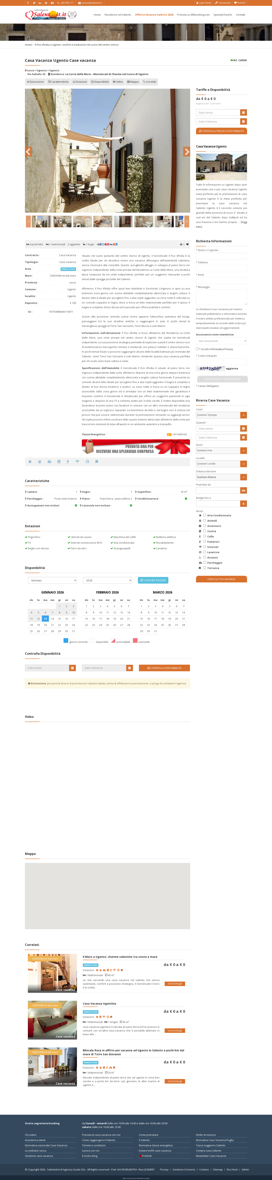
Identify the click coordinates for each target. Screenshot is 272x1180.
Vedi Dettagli (175, 983)
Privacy (164, 1169)
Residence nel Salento (118, 14)
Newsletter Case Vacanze (211, 1156)
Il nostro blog (89, 1156)
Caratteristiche (58, 82)
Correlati (149, 82)
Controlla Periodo (153, 580)
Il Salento (144, 1140)
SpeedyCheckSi (223, 14)
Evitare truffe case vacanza (155, 1150)
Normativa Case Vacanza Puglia (215, 1140)
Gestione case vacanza (39, 1156)
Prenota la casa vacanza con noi (101, 1135)
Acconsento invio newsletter (215, 334)
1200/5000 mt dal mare (45, 958)
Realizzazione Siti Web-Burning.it (136, 1178)
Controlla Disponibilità (164, 668)
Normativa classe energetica (156, 1145)
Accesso (208, 557)
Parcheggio (210, 562)
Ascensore (210, 526)
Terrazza (209, 568)
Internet (209, 547)
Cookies (204, 1169)
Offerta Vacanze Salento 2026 (154, 14)
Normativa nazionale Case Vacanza (46, 1145)
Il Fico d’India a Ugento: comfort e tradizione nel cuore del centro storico (77, 44)
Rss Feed (232, 1169)
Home (97, 14)
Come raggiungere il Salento (98, 1140)
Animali (208, 520)
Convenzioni (223, 2)
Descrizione (35, 82)
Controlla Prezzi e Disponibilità (221, 131)
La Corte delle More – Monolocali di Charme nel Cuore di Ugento (106, 74)
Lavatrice (209, 552)
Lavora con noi (90, 1150)
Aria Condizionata (215, 515)
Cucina (207, 531)
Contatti (240, 14)
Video (118, 82)
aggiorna (232, 368)
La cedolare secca (35, 1150)
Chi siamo (30, 1135)
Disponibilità (100, 82)
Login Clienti (203, 2)
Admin (245, 1169)
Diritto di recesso (206, 1135)
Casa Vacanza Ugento (211, 146)
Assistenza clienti (35, 1140)
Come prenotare (148, 1135)
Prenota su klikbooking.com (193, 14)
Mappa (133, 82)
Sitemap (218, 1169)
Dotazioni (80, 82)
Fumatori (209, 541)
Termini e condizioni (94, 1145)
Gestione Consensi (184, 1169)
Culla (206, 536)
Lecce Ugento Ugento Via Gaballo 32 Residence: (86, 72)
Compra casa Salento (208, 1150)
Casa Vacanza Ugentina (99, 1003)
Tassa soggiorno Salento (210, 1145)
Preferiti (239, 2)
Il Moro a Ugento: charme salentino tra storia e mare (120, 957)
